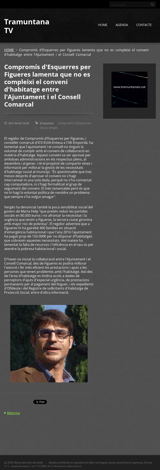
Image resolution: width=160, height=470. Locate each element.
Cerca (152, 4)
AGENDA (122, 25)
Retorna (13, 413)
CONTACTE (144, 25)
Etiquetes (46, 123)
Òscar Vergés (49, 128)
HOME (102, 25)
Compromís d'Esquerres (74, 123)
